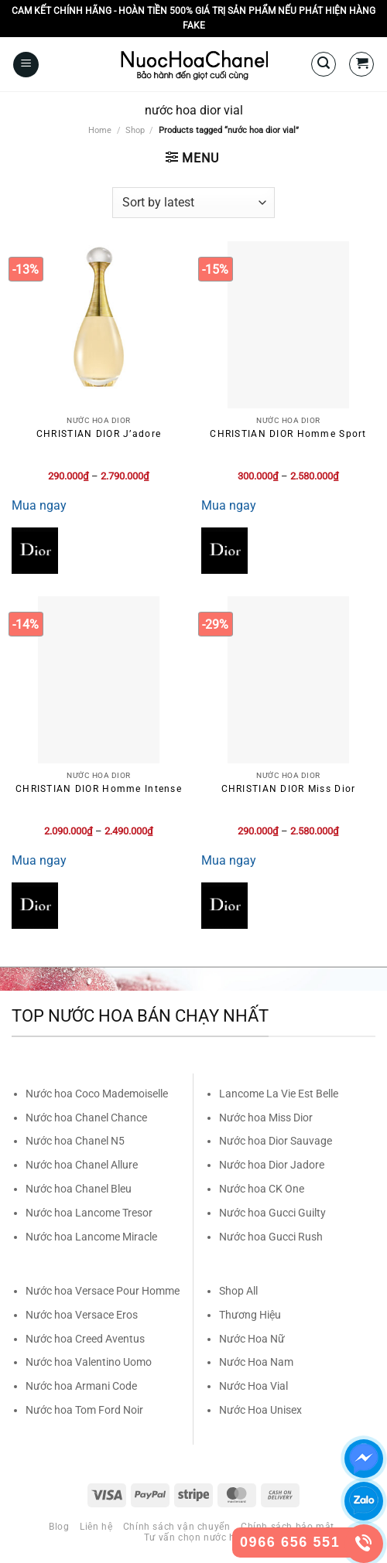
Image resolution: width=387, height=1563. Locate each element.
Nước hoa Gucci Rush (271, 1236)
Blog (59, 1526)
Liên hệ (96, 1526)
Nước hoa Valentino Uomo (89, 1362)
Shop (135, 130)
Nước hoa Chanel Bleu (79, 1188)
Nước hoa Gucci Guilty (272, 1212)
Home (99, 130)
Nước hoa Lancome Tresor (89, 1212)
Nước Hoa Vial (253, 1386)
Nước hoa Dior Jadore (271, 1165)
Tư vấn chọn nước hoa (195, 1537)
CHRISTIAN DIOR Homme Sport (288, 434)
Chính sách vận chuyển (177, 1526)
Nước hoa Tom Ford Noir (84, 1410)
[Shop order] (193, 202)
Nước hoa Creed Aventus (85, 1339)
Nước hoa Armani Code (81, 1386)
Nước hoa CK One (261, 1188)
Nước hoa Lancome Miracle (91, 1236)
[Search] (323, 64)
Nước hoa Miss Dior (266, 1117)
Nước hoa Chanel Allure (82, 1165)
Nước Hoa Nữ (252, 1339)
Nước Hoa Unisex (260, 1410)
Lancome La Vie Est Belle (278, 1093)
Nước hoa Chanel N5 (75, 1141)
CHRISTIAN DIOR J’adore (98, 434)
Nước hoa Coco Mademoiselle (97, 1093)
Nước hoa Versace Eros (82, 1315)
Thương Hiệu (250, 1315)
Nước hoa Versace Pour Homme (103, 1291)
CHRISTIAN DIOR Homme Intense (98, 789)
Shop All (238, 1291)
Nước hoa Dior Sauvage (275, 1141)
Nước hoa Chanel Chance (86, 1117)
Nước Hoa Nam (256, 1362)
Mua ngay (39, 505)
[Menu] (26, 64)
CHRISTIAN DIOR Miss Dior (288, 789)
